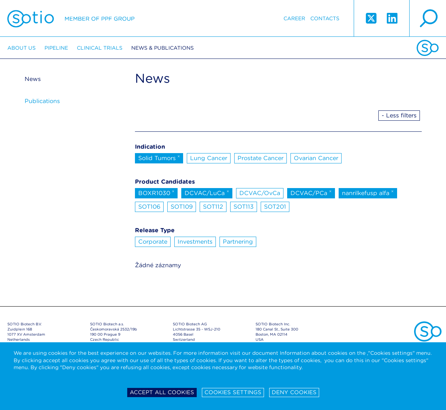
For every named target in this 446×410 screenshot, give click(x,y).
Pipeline (56, 48)
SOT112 (213, 206)
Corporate (152, 241)
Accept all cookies (162, 392)
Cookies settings (232, 392)
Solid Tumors (159, 157)
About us (21, 48)
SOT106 (149, 206)
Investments (195, 241)
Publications (42, 101)
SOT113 (243, 206)
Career (294, 18)
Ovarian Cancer (316, 158)
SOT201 (275, 206)
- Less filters (399, 115)
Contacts (324, 18)
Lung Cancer (208, 158)
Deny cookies (294, 392)
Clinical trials (99, 48)
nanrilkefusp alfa (368, 192)
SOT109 (182, 206)
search (427, 18)
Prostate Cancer (260, 158)
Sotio (71, 18)
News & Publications (162, 48)
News (33, 78)
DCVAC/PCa (311, 192)
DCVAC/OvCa (259, 193)
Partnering (238, 241)
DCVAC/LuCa (207, 192)
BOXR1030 (156, 192)
